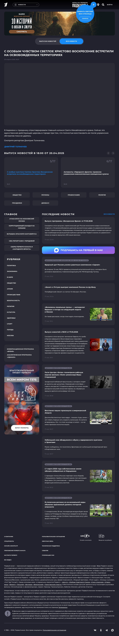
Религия (102, 195)
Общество (17, 195)
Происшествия (13, 295)
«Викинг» (12, 584)
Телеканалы (62, 607)
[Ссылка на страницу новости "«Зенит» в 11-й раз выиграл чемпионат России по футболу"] (78, 292)
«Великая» (29, 584)
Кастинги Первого (10, 555)
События (45, 550)
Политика (11, 265)
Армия (10, 289)
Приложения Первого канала (14, 550)
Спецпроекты (9, 541)
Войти (109, 4)
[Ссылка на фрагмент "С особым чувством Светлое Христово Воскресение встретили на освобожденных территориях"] (31, 172)
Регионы (45, 195)
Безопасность (13, 300)
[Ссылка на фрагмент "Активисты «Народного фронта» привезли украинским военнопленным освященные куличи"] (88, 172)
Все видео (7, 560)
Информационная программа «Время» (20, 350)
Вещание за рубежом (105, 537)
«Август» (65, 582)
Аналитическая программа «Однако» (19, 356)
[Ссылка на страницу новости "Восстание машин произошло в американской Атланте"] (78, 417)
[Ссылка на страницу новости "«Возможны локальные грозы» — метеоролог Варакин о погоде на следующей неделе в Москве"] (78, 314)
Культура (11, 312)
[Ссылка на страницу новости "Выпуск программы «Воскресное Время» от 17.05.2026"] (78, 230)
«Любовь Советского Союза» (79, 582)
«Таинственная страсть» (53, 584)
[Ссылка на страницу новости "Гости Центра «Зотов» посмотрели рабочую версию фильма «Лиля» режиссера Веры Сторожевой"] (78, 382)
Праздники (17, 203)
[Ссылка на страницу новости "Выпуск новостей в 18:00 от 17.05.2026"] (78, 345)
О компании (8, 536)
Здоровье (11, 318)
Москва (10, 335)
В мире (10, 277)
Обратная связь (47, 541)
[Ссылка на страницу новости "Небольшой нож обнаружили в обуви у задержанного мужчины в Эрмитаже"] (78, 447)
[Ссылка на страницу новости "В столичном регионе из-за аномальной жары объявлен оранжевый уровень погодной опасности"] (78, 510)
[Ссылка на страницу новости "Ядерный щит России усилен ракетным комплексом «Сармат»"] (78, 269)
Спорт (9, 324)
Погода (10, 330)
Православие (74, 195)
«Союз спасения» (97, 582)
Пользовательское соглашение (53, 536)
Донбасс (45, 203)
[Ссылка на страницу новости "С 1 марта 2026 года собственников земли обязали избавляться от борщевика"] (78, 476)
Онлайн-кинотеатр (11, 546)
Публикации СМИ (48, 555)
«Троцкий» (20, 584)
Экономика (12, 271)
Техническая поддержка (51, 546)
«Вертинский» (38, 584)
